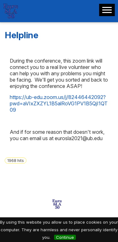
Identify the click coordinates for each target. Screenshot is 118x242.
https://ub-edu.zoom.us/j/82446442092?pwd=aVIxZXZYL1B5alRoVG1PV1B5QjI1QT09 (59, 103)
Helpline (21, 35)
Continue (65, 237)
